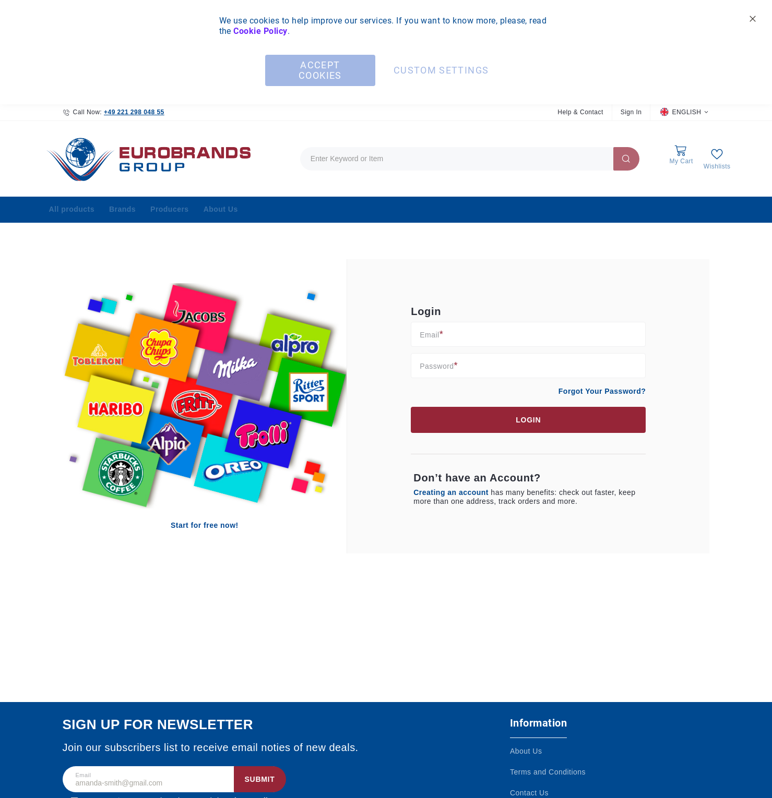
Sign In (631, 112)
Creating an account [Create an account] (452, 492)
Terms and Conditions (548, 772)
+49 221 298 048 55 (134, 112)
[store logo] (146, 159)
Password (437, 366)
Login (528, 420)
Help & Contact (580, 112)
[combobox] (469, 159)
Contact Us (529, 793)
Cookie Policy (260, 31)
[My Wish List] (717, 159)
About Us (526, 751)
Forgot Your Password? (602, 391)
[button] (684, 112)
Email (429, 334)
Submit (260, 779)
